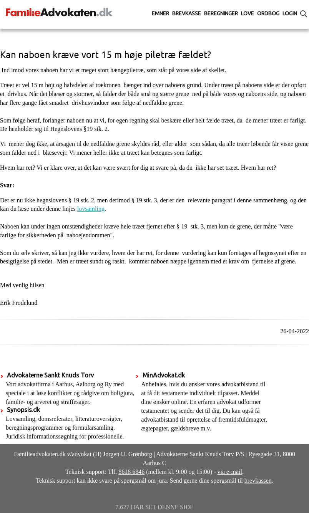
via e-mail (230, 471)
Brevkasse (186, 13)
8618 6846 (131, 471)
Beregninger (221, 13)
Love (247, 13)
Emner (160, 13)
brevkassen (258, 480)
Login (289, 13)
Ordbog (268, 13)
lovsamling (91, 208)
